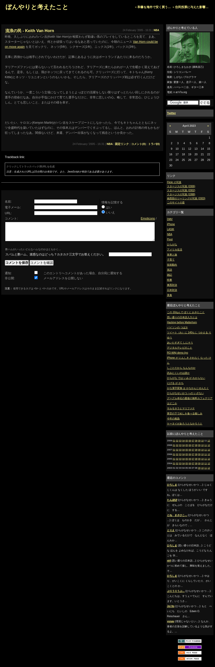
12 (208, 440)
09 (199, 440)
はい (109, 207)
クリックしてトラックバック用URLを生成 (30, 166)
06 (189, 440)
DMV (170, 219)
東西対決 (172, 285)
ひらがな (172, 244)
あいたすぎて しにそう (180, 342)
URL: (8, 213)
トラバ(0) (154, 143)
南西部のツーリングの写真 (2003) (186, 198)
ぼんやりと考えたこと (37, 7)
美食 (169, 295)
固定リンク (122, 143)
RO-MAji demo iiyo (177, 352)
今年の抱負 (173, 418)
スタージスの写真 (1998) (181, 194)
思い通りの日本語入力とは (182, 317)
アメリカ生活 (174, 249)
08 (196, 440)
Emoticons (148, 218)
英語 (169, 269)
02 (177, 440)
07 (193, 440)
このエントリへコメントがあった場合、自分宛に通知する (82, 277)
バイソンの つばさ (177, 327)
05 (186, 440)
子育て (171, 259)
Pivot (170, 239)
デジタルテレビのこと (179, 347)
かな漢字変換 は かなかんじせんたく (188, 388)
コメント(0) (138, 143)
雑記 (169, 274)
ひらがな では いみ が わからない (186, 378)
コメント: (11, 218)
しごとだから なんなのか (181, 368)
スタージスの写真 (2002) (181, 190)
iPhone (171, 224)
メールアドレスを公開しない (63, 282)
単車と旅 (172, 254)
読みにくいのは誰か (178, 373)
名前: (8, 201)
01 (174, 440)
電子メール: (13, 207)
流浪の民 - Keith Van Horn (29, 31)
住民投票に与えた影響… (191, 7)
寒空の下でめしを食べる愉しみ (184, 413)
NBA (169, 234)
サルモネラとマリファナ (181, 408)
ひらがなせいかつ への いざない (185, 393)
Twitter (171, 113)
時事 (169, 279)
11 (205, 445)
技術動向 (172, 264)
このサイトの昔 (176, 202)
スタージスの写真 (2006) (181, 186)
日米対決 (172, 290)
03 (180, 440)
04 (183, 440)
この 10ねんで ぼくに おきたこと (186, 312)
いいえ (110, 212)
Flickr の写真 (174, 182)
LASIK (170, 229)
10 (202, 440)
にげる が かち (175, 383)
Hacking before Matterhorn (182, 322)
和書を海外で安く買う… (154, 7)
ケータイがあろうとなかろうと (184, 423)
